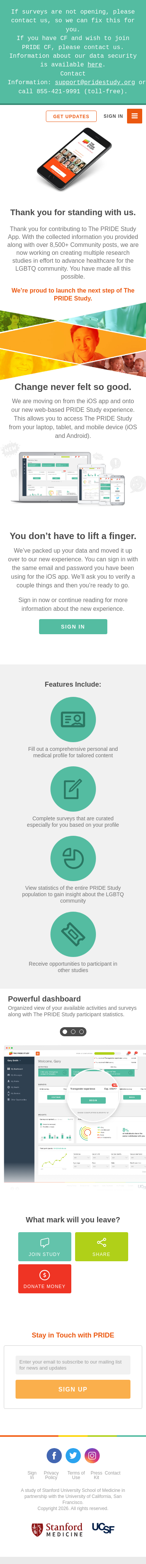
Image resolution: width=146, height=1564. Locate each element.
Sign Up (73, 1389)
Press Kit (96, 1475)
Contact (112, 1473)
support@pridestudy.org (95, 82)
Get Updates (71, 116)
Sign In (113, 116)
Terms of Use (76, 1475)
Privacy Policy (51, 1475)
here (95, 65)
